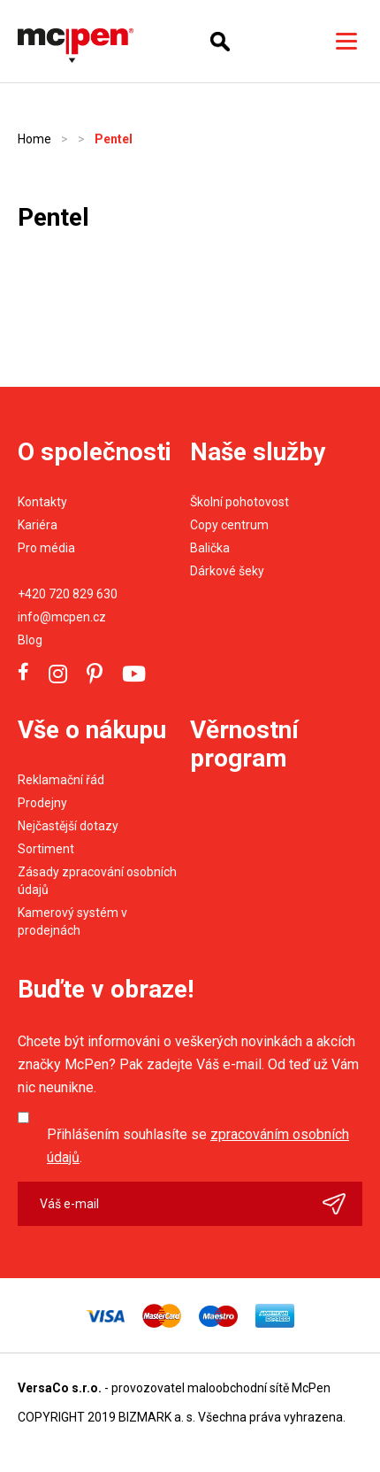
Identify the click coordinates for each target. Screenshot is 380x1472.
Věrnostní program (244, 744)
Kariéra (37, 525)
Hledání (220, 41)
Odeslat (342, 1204)
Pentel (114, 139)
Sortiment (46, 849)
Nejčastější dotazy (68, 826)
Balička (210, 548)
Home (34, 139)
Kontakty (42, 502)
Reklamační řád (61, 780)
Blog (30, 640)
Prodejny (42, 803)
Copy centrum (229, 525)
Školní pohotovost (239, 502)
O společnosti (94, 451)
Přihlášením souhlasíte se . (198, 1146)
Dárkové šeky (227, 571)
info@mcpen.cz (62, 617)
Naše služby (257, 451)
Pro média (46, 548)
